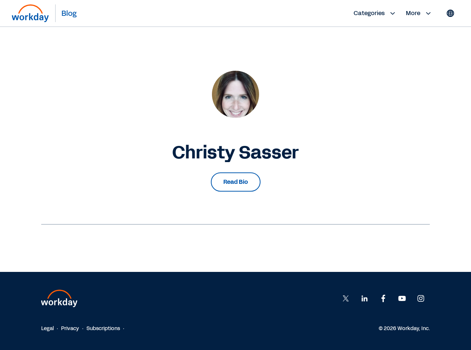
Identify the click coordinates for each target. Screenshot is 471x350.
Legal (47, 328)
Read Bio (235, 182)
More (419, 13)
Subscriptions (103, 328)
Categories (375, 13)
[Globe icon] (450, 13)
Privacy (70, 328)
